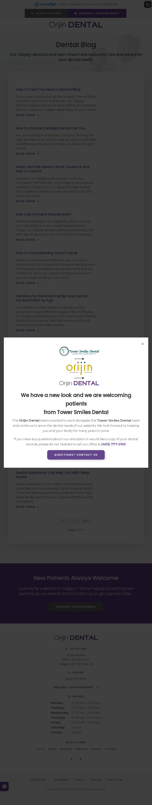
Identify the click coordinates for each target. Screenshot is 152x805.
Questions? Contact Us (76, 454)
